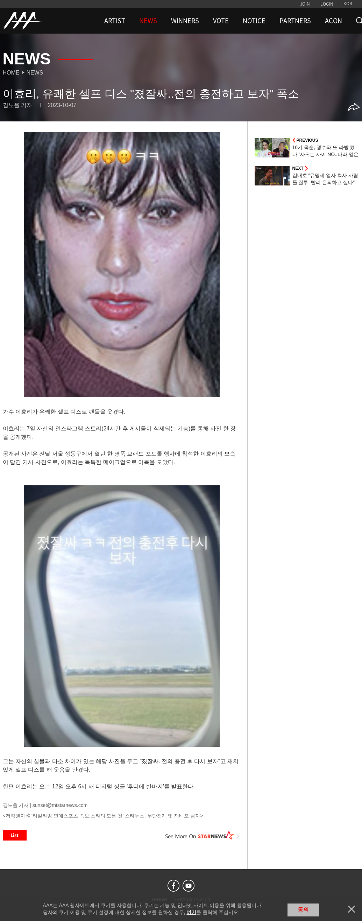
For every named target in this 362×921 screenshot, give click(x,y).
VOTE (221, 20)
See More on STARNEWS (202, 835)
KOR (347, 3)
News (35, 73)
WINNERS (185, 20)
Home (11, 73)
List (15, 835)
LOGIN (326, 4)
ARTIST (114, 20)
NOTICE (254, 20)
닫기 (351, 909)
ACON (333, 20)
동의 (303, 910)
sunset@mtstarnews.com (60, 805)
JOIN (305, 4)
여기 (191, 912)
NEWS (148, 20)
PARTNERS (295, 20)
